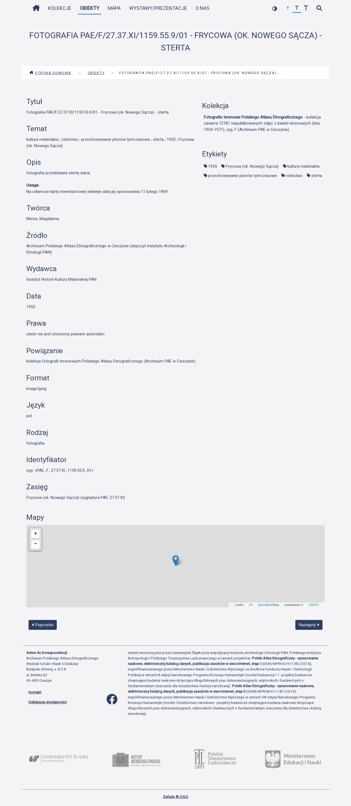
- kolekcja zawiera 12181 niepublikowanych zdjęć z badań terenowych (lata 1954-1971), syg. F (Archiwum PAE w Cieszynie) (262, 123)
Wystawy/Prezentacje (158, 8)
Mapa (114, 8)
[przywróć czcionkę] (296, 8)
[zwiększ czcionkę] (305, 8)
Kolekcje (59, 8)
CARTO (313, 604)
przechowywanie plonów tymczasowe (242, 175)
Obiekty (89, 8)
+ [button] (35, 533)
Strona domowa (50, 73)
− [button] (35, 544)
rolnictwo (294, 175)
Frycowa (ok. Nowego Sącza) (252, 166)
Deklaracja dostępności (48, 702)
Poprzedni (42, 624)
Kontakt (35, 692)
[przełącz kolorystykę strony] (274, 8)
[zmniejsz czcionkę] (287, 8)
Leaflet (239, 604)
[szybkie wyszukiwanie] (319, 8)
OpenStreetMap (268, 604)
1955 (212, 166)
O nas (203, 8)
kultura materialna (303, 166)
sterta (316, 175)
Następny (309, 624)
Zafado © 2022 (175, 796)
